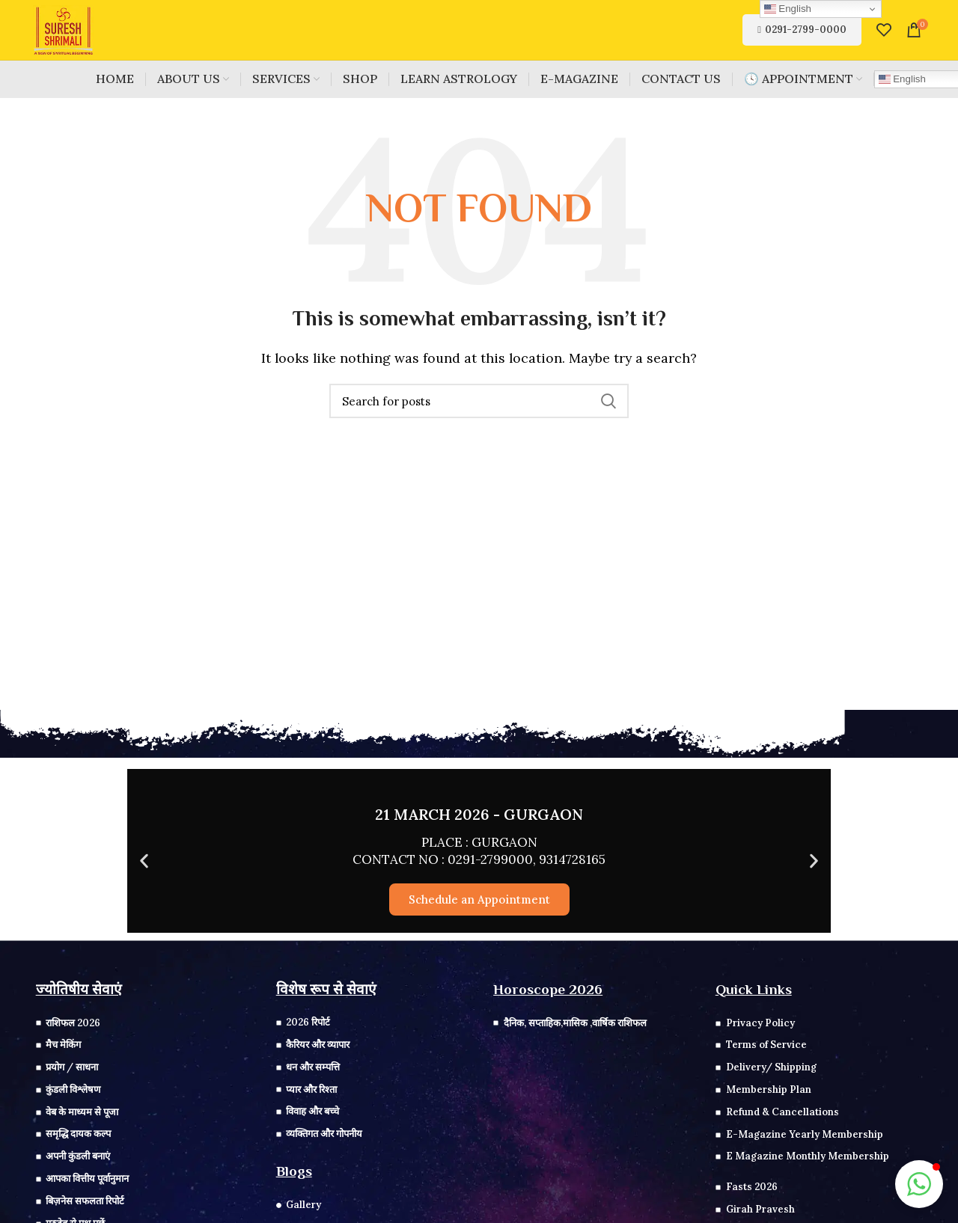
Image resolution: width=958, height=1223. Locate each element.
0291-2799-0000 (801, 30)
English (787, 9)
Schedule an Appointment (479, 899)
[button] (144, 861)
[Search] (479, 401)
